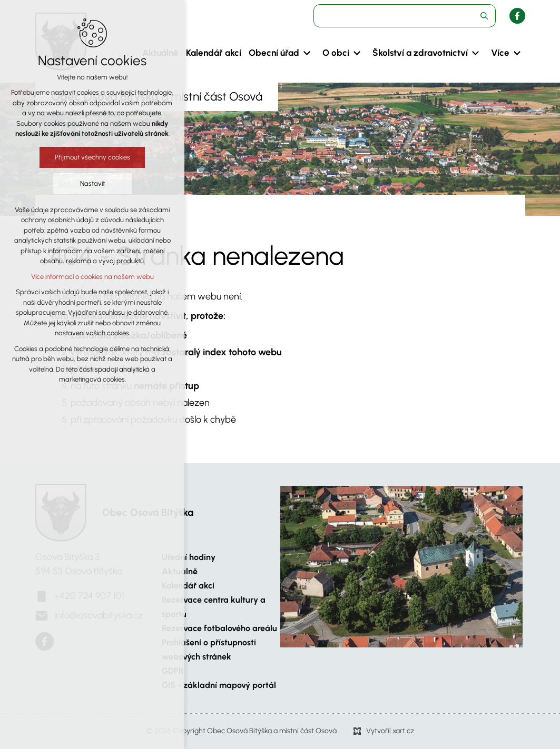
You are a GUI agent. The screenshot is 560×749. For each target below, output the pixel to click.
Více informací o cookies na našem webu (92, 277)
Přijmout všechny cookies (92, 157)
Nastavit (92, 183)
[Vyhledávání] (484, 15)
